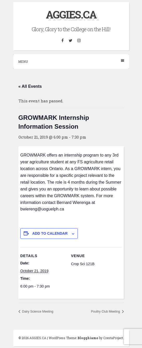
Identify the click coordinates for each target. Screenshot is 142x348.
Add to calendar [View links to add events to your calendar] (50, 233)
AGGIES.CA (71, 14)
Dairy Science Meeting (37, 311)
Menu (71, 61)
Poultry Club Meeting (106, 311)
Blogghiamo (88, 338)
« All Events (30, 86)
